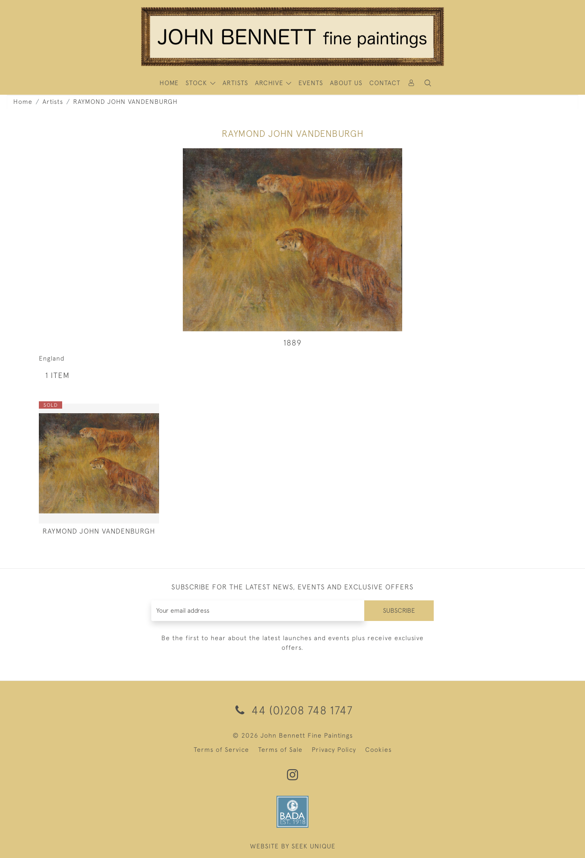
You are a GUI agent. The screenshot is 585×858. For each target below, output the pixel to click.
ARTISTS (235, 82)
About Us (346, 82)
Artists (53, 101)
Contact (384, 82)
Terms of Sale (280, 749)
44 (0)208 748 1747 (292, 710)
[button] (427, 83)
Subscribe (399, 610)
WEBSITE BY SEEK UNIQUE (292, 846)
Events (310, 82)
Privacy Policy (334, 749)
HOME (169, 82)
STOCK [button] (197, 82)
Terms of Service (221, 749)
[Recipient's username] (258, 610)
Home (22, 101)
